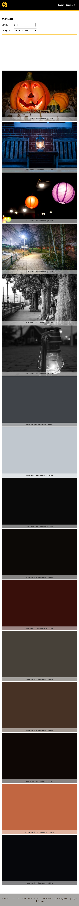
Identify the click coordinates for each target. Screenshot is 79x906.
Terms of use (47, 898)
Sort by (5, 25)
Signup (41, 901)
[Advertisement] (39, 52)
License (16, 898)
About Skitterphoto (30, 898)
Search (61, 5)
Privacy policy (63, 898)
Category (6, 30)
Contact (5, 898)
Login (74, 898)
